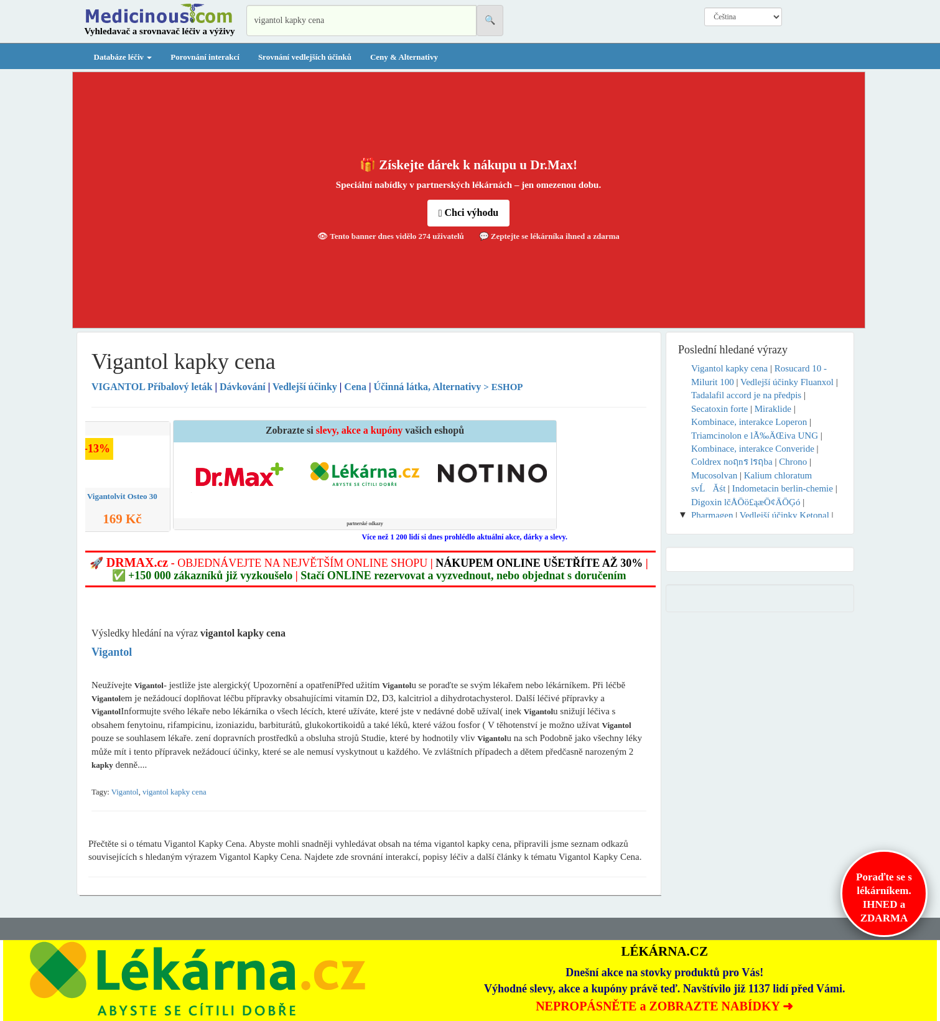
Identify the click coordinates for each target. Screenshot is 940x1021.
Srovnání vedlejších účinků (304, 57)
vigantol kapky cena (174, 792)
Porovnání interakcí (205, 57)
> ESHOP (503, 387)
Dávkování (243, 386)
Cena (355, 386)
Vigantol (125, 792)
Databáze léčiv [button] (123, 57)
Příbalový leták (153, 386)
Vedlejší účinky (304, 386)
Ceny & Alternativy (404, 57)
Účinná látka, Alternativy (427, 386)
